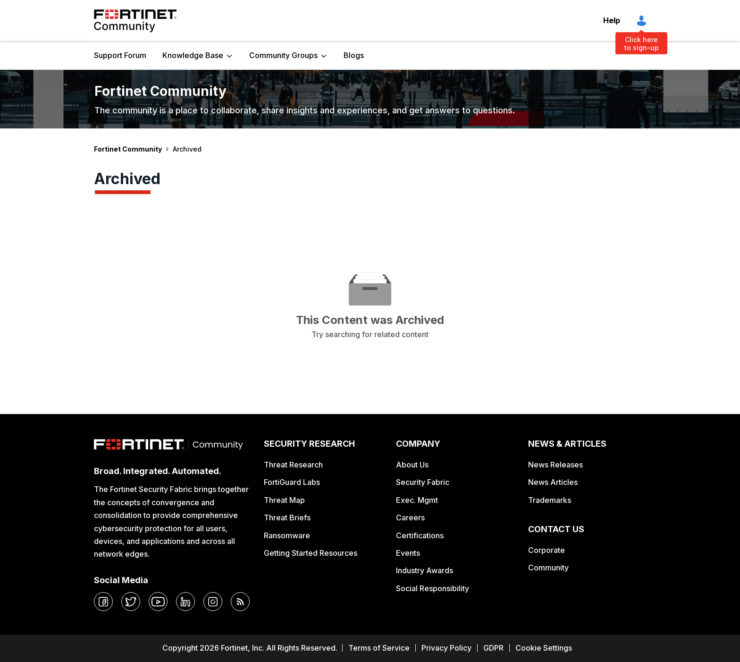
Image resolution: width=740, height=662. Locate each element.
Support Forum (120, 55)
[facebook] (103, 601)
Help (611, 20)
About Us (412, 464)
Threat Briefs (287, 517)
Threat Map (284, 500)
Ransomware (287, 535)
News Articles (553, 482)
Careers (410, 517)
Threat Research (293, 464)
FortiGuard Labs (292, 482)
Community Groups (283, 55)
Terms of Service (379, 648)
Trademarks (549, 500)
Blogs (354, 55)
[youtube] (158, 601)
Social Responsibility (432, 588)
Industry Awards (424, 570)
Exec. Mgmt (417, 500)
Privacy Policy (446, 648)
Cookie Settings (543, 648)
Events (408, 553)
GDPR (493, 648)
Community (548, 567)
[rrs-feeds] (240, 601)
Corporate (546, 550)
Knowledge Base (192, 55)
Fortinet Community (135, 21)
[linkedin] (185, 601)
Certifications (420, 535)
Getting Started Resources (310, 553)
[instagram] (212, 601)
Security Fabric (422, 482)
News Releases (555, 464)
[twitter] (130, 601)
